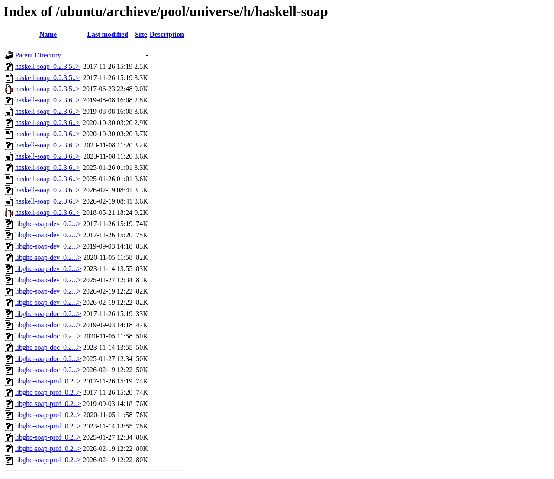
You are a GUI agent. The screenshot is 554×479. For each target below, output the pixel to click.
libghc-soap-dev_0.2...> (48, 223)
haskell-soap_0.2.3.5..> (47, 66)
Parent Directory (38, 55)
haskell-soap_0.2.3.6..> (47, 100)
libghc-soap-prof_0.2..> (48, 381)
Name (48, 34)
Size (141, 34)
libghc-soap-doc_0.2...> (48, 313)
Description (167, 34)
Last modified (107, 34)
